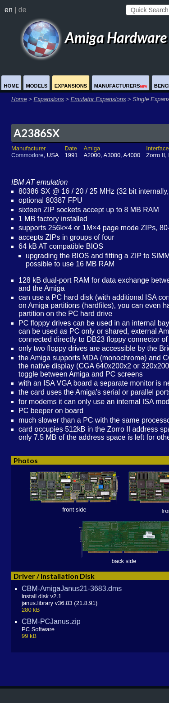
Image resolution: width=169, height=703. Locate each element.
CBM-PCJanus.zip (51, 621)
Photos (26, 460)
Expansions (71, 85)
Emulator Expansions (98, 99)
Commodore (27, 155)
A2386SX (36, 133)
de (22, 10)
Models (36, 85)
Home (11, 85)
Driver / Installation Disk (54, 576)
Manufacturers (120, 85)
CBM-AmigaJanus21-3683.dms (72, 588)
